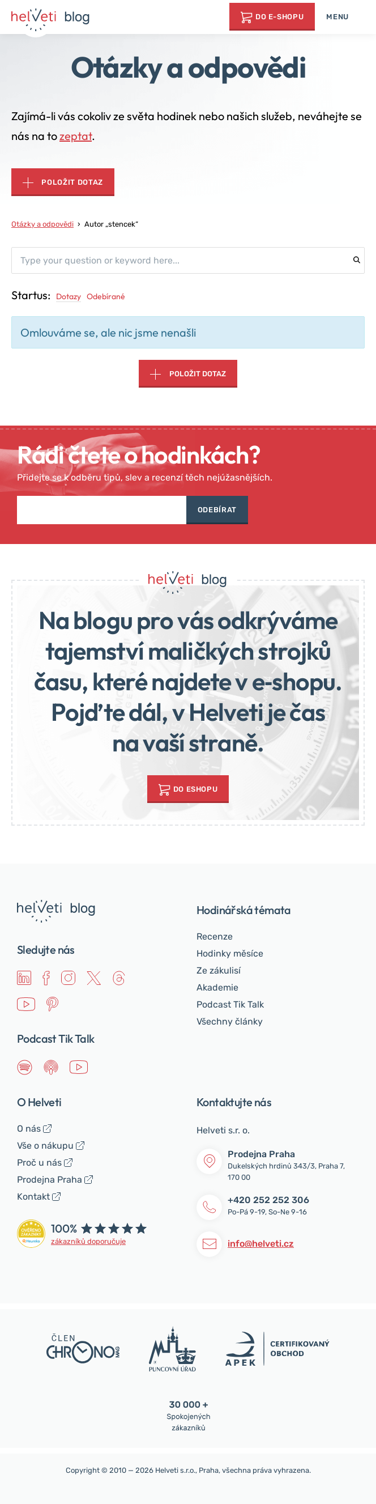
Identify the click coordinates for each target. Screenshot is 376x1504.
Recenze (214, 936)
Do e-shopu (279, 16)
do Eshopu (195, 789)
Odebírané (106, 296)
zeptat (75, 136)
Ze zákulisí (218, 970)
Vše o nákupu (45, 1145)
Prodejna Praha (49, 1179)
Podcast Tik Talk (230, 1004)
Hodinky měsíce (229, 953)
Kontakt (33, 1196)
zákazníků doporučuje (88, 1241)
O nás (29, 1128)
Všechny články (229, 1021)
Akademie (217, 987)
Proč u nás (39, 1162)
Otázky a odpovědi (42, 224)
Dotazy (68, 296)
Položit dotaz (71, 182)
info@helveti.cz (261, 1243)
